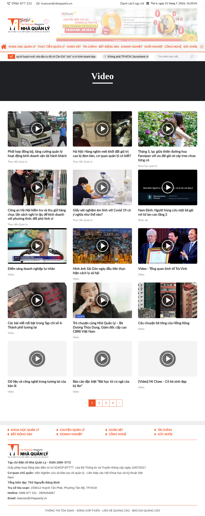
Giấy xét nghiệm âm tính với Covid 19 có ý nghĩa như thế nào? (102, 212)
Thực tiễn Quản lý (17, 161)
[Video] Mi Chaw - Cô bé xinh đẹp (162, 381)
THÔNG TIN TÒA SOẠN (59, 510)
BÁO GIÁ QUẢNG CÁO (146, 510)
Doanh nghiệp (70, 434)
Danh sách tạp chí (132, 3)
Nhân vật (143, 220)
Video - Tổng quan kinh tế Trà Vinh (162, 268)
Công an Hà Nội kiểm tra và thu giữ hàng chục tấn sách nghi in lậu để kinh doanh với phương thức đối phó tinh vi (37, 215)
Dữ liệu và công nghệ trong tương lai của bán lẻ (37, 384)
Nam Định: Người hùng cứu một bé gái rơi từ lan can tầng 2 (165, 212)
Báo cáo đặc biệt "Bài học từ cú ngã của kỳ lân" (101, 384)
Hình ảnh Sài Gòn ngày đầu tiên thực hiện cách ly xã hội (99, 271)
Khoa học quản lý (147, 166)
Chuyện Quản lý (72, 430)
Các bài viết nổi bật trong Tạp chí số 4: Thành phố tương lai (35, 325)
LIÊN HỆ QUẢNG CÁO (116, 510)
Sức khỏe (164, 434)
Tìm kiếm (192, 56)
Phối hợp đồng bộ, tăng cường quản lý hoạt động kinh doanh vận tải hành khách (37, 154)
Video (11, 274)
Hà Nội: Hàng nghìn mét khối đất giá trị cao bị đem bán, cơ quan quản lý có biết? (102, 154)
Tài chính (164, 430)
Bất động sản (21, 434)
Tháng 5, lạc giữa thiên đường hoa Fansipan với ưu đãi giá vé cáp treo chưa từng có (166, 156)
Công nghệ (117, 434)
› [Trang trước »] (119, 403)
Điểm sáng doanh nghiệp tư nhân (31, 268)
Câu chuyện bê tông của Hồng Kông (163, 323)
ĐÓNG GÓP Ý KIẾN (88, 510)
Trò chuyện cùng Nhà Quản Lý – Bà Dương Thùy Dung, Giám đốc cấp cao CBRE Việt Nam (99, 327)
